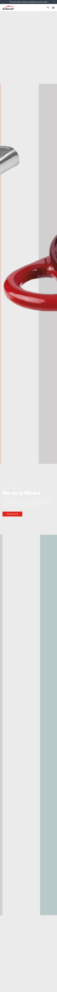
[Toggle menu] (53, 7)
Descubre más (12, 514)
